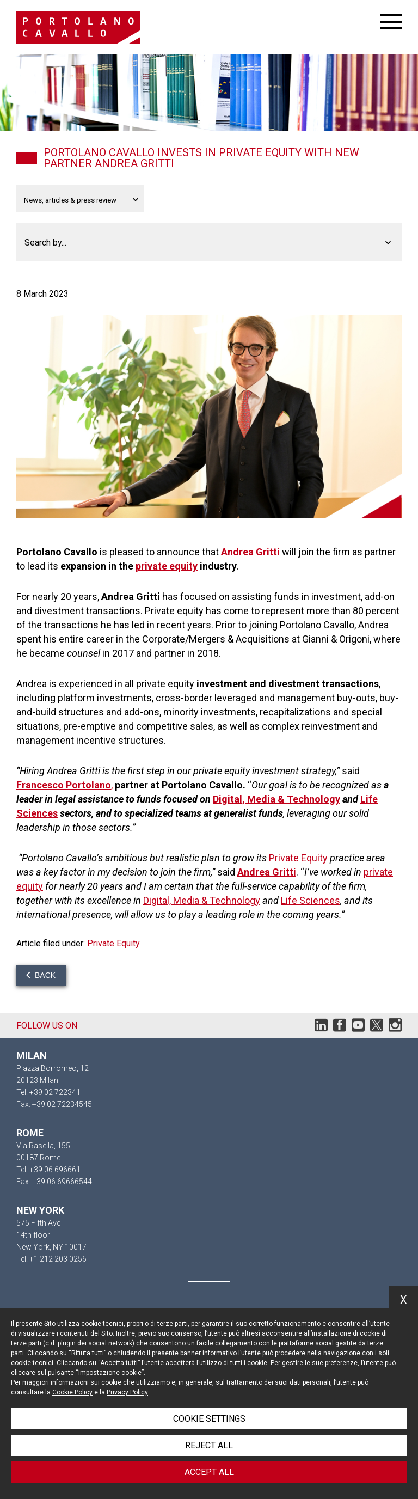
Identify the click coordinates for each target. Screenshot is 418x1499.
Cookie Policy (72, 1392)
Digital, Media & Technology (276, 799)
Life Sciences (310, 900)
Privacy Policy (127, 1392)
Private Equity (298, 858)
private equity (167, 566)
